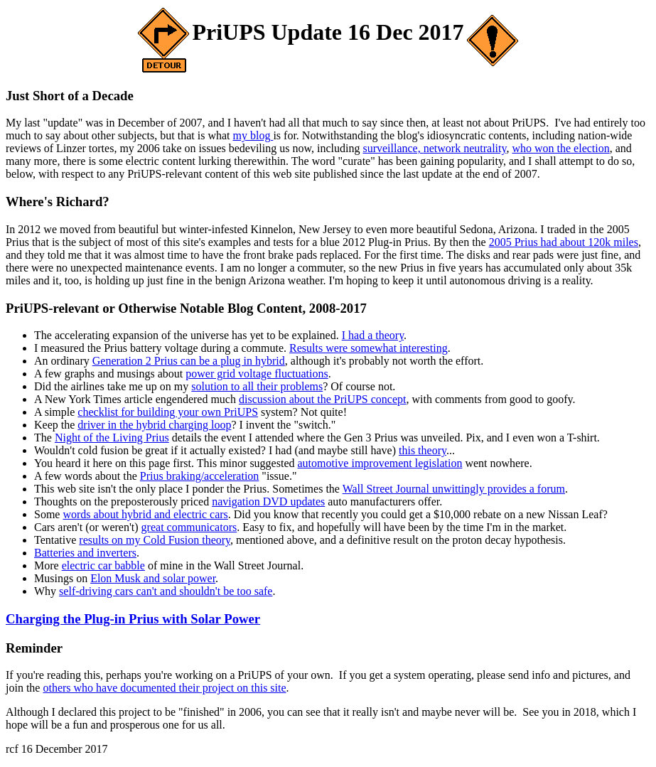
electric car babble (103, 565)
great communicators (189, 527)
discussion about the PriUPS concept (323, 399)
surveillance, (392, 148)
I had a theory (373, 335)
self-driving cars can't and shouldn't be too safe (165, 591)
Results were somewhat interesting (368, 348)
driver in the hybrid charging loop (154, 425)
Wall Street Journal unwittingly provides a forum (454, 489)
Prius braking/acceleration (199, 476)
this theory (422, 450)
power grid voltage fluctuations (256, 374)
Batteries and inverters (85, 553)
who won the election (560, 148)
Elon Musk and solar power (152, 578)
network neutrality (465, 148)
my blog (253, 135)
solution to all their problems (257, 386)
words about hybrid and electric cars (145, 514)
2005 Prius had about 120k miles (563, 242)
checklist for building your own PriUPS (167, 412)
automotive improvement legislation (379, 463)
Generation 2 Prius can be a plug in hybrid (188, 361)
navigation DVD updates (268, 501)
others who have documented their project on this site (164, 688)
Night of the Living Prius (112, 437)
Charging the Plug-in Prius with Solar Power (133, 618)
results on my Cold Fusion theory (154, 540)
